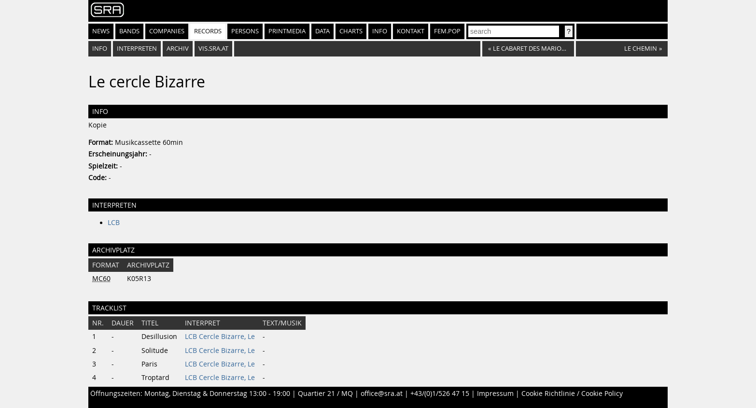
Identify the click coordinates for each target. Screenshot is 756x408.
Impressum (495, 393)
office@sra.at (382, 393)
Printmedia (287, 31)
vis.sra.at (213, 48)
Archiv (178, 48)
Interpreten (137, 48)
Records (208, 31)
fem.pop (447, 31)
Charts (351, 31)
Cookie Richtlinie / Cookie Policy (572, 393)
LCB (114, 222)
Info (379, 31)
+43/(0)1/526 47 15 (439, 393)
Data (322, 31)
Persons (245, 31)
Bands (129, 31)
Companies (166, 31)
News (101, 31)
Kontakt (410, 31)
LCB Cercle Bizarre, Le (220, 336)
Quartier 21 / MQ (325, 393)
